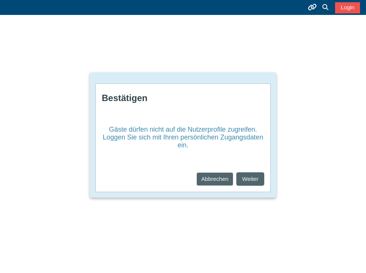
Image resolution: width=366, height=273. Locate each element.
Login (347, 7)
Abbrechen (214, 179)
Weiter (250, 179)
